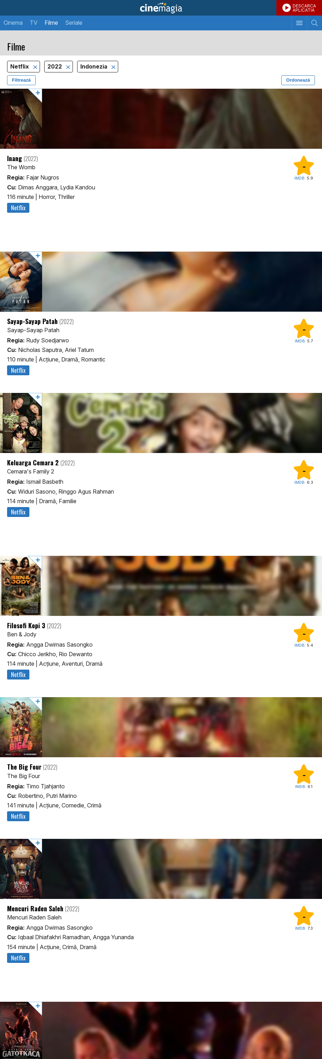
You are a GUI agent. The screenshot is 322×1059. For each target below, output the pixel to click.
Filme (51, 22)
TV (34, 22)
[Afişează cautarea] (314, 23)
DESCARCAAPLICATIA (304, 8)
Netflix (20, 66)
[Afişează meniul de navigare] (299, 23)
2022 (55, 66)
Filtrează (21, 80)
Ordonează (298, 80)
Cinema (13, 22)
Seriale (73, 22)
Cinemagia (161, 8)
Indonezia (94, 66)
